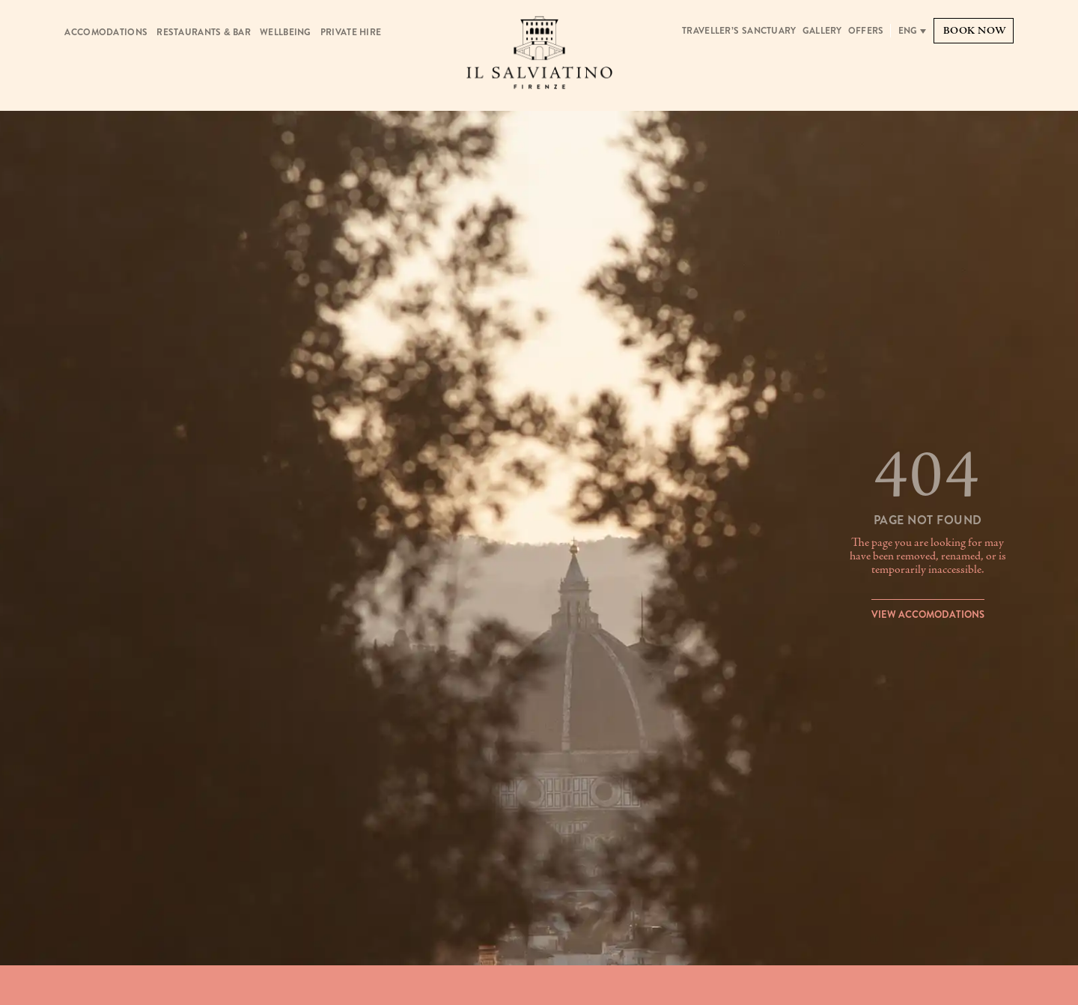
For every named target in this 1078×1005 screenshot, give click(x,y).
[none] (912, 30)
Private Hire (351, 32)
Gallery (822, 30)
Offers (866, 30)
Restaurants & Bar (203, 32)
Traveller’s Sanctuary (739, 30)
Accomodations (105, 32)
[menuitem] (912, 30)
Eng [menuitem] (907, 30)
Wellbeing (285, 32)
